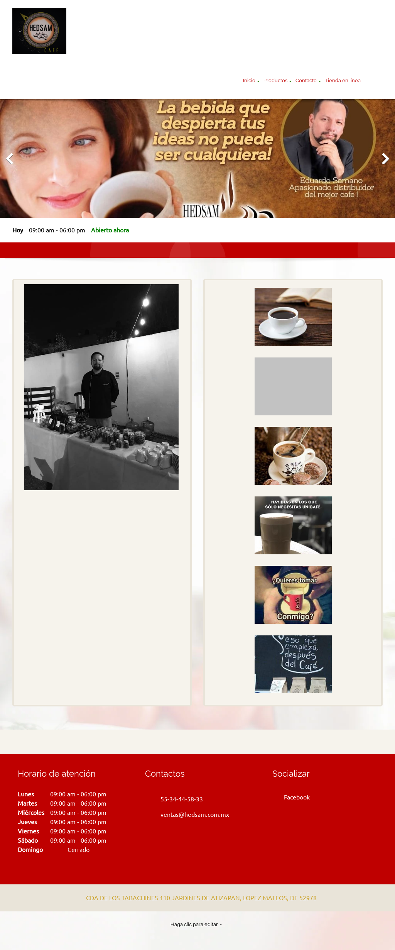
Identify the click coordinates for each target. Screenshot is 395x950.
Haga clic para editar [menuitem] (194, 924)
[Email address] (189, 814)
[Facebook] (293, 797)
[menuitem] (249, 81)
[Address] (196, 898)
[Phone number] (176, 799)
